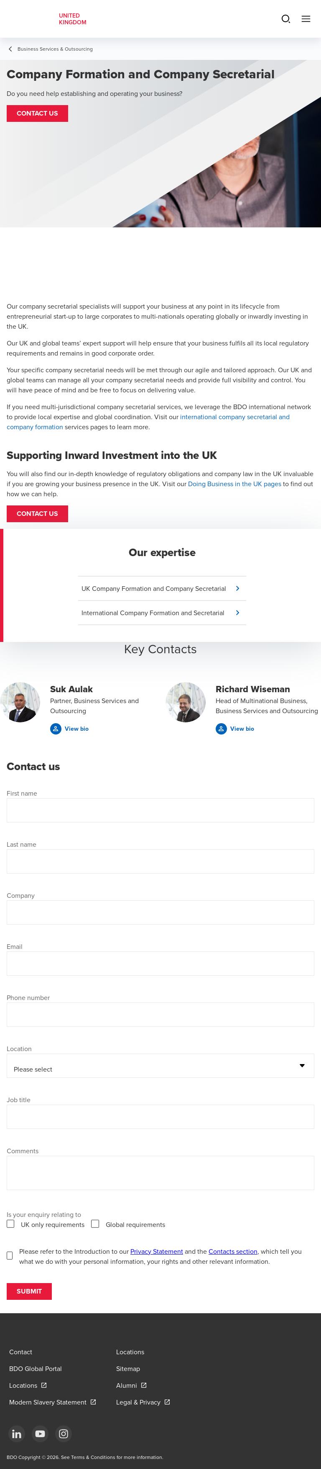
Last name (21, 844)
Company (21, 895)
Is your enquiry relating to (44, 1214)
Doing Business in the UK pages (234, 483)
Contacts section (233, 1251)
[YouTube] (40, 1434)
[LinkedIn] (17, 1434)
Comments (22, 1150)
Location (19, 1048)
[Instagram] (64, 1434)
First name (22, 793)
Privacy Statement (156, 1251)
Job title (19, 1099)
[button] (37, 113)
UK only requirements (52, 1224)
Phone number (28, 997)
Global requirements (135, 1224)
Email (15, 946)
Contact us (37, 513)
